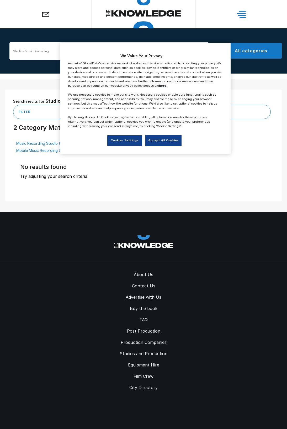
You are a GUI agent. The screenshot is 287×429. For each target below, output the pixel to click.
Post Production (143, 331)
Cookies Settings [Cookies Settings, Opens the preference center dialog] (125, 140)
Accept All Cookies (163, 140)
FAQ (144, 319)
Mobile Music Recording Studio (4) (46, 150)
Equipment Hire (143, 365)
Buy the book (143, 308)
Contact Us (143, 285)
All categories (251, 50)
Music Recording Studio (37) (41, 143)
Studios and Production (143, 353)
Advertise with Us (143, 297)
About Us (143, 274)
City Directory (143, 387)
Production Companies (144, 342)
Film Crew (143, 376)
